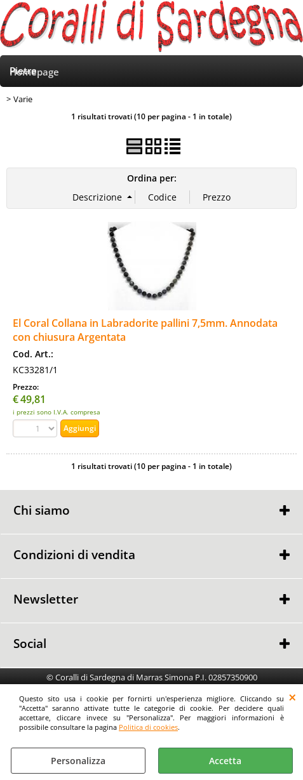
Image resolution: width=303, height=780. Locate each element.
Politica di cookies (148, 727)
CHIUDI (292, 697)
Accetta (225, 761)
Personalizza (78, 761)
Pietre (23, 70)
